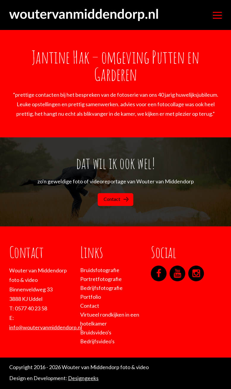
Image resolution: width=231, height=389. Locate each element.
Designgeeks (83, 378)
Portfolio (90, 296)
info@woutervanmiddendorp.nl (45, 327)
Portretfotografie (101, 279)
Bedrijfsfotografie (101, 288)
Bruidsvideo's (95, 332)
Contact (116, 199)
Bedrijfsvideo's (97, 341)
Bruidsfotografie (99, 270)
